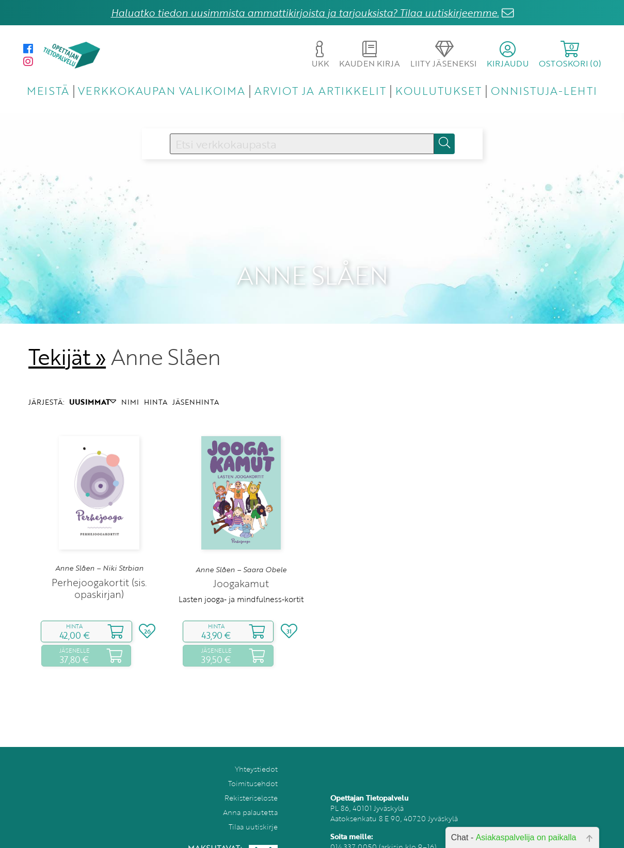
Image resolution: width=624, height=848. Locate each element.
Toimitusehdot (253, 768)
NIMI (130, 386)
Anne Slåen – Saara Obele (241, 555)
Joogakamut (241, 568)
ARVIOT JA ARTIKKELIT (320, 90)
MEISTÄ (48, 90)
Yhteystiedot (256, 754)
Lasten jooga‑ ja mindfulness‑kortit (241, 584)
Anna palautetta (250, 797)
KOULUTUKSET (438, 90)
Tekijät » (67, 342)
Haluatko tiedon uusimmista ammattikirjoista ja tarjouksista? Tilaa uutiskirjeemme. (305, 12)
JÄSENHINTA (195, 386)
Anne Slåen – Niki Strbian (99, 553)
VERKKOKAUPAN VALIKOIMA (161, 90)
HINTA (155, 386)
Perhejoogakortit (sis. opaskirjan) (99, 573)
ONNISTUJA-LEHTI (544, 90)
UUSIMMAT (92, 386)
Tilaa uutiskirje (253, 811)
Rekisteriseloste (251, 782)
